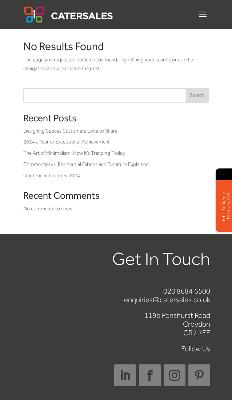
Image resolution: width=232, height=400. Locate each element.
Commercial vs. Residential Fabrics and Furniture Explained (86, 164)
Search (197, 95)
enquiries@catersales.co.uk (167, 299)
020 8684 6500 (186, 291)
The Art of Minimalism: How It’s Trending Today (74, 153)
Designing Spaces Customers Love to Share (70, 131)
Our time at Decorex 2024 (51, 176)
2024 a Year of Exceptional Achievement (66, 142)
